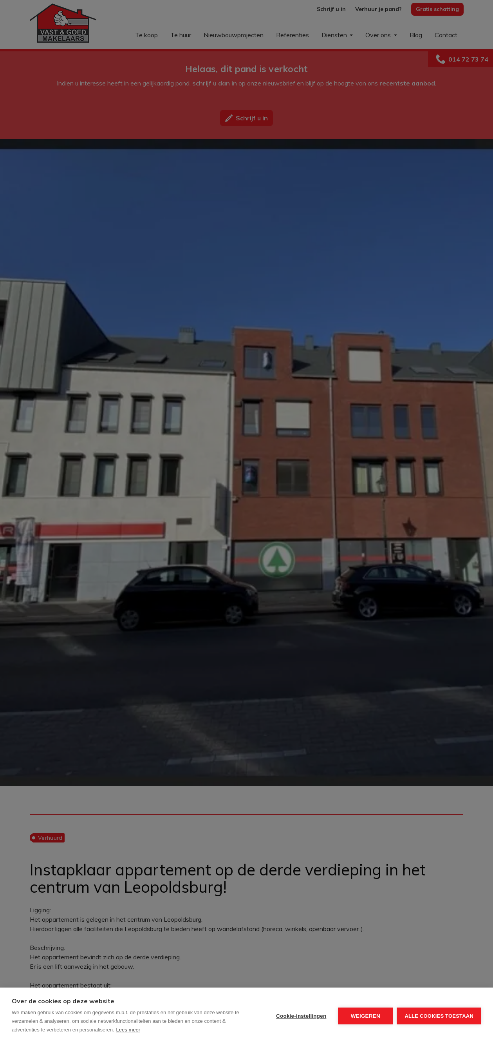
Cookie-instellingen (301, 1016)
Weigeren (365, 1016)
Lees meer (128, 1030)
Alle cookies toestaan (439, 1016)
